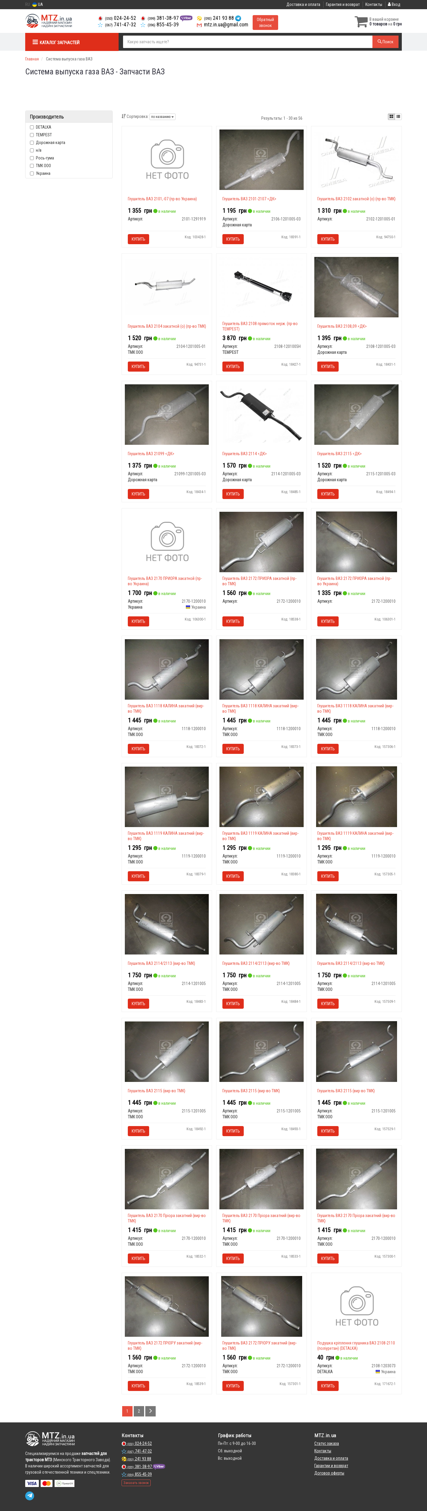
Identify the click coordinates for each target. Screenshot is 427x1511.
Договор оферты (329, 1473)
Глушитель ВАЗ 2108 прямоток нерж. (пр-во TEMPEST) (260, 326)
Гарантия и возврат (343, 4)
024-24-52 (117, 18)
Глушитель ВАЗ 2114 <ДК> (244, 453)
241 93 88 (216, 18)
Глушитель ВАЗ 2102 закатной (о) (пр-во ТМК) (356, 198)
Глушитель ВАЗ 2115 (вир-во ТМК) (156, 1090)
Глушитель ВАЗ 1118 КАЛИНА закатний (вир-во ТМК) (166, 708)
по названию (162, 117)
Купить (138, 239)
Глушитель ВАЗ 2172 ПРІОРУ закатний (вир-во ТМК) (165, 1346)
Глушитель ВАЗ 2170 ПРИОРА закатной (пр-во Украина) (165, 581)
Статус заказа (326, 1443)
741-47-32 (117, 25)
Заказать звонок (136, 1483)
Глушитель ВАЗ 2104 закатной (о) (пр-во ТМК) (167, 326)
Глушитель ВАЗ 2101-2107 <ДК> (249, 198)
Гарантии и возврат (331, 1465)
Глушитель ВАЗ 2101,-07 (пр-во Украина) (162, 198)
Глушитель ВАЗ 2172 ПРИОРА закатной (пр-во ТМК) (259, 581)
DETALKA (40, 127)
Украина (40, 173)
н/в (36, 150)
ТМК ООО (40, 165)
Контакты (373, 4)
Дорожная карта (47, 142)
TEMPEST (41, 134)
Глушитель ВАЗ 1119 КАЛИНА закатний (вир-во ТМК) (166, 836)
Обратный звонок (265, 22)
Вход (394, 4)
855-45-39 (160, 25)
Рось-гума (42, 158)
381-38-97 (160, 18)
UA (37, 4)
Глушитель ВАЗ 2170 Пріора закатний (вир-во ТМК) (167, 1218)
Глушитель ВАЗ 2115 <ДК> (339, 453)
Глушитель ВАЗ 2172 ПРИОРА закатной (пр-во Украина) (354, 581)
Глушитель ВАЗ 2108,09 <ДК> (342, 326)
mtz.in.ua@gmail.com (222, 25)
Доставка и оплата (303, 4)
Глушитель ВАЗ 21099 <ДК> (151, 453)
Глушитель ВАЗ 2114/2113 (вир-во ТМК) (161, 963)
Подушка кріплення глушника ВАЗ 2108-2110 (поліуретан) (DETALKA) (356, 1346)
